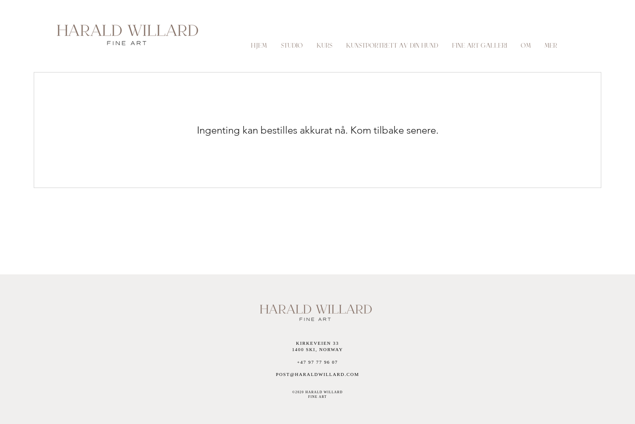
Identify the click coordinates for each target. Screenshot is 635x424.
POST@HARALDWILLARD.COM (317, 374)
